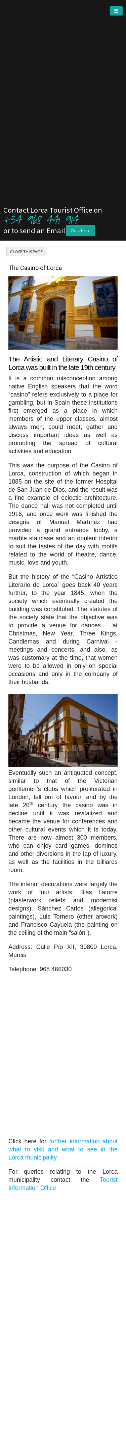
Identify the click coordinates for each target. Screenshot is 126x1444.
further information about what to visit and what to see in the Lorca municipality (63, 1149)
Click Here (81, 230)
